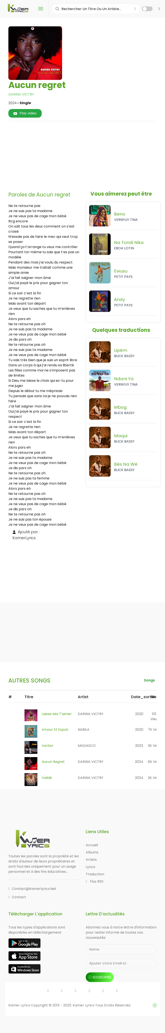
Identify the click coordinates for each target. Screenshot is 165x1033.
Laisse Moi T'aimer (57, 713)
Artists (91, 859)
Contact (17, 897)
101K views (155, 716)
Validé (47, 777)
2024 (139, 761)
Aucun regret (53, 761)
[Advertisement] (88, 155)
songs (149, 680)
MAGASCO (87, 745)
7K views (155, 729)
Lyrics (90, 866)
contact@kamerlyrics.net (32, 888)
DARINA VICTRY (21, 94)
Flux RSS (94, 881)
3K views (155, 745)
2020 (139, 713)
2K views (155, 777)
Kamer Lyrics (84, 1005)
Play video (25, 113)
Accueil (92, 845)
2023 (139, 745)
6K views (155, 761)
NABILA (83, 729)
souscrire (99, 977)
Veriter (47, 745)
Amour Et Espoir (55, 729)
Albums (92, 852)
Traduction (95, 874)
